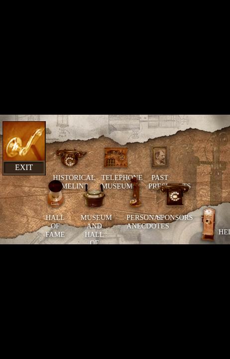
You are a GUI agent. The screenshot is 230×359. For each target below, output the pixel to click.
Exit (24, 167)
